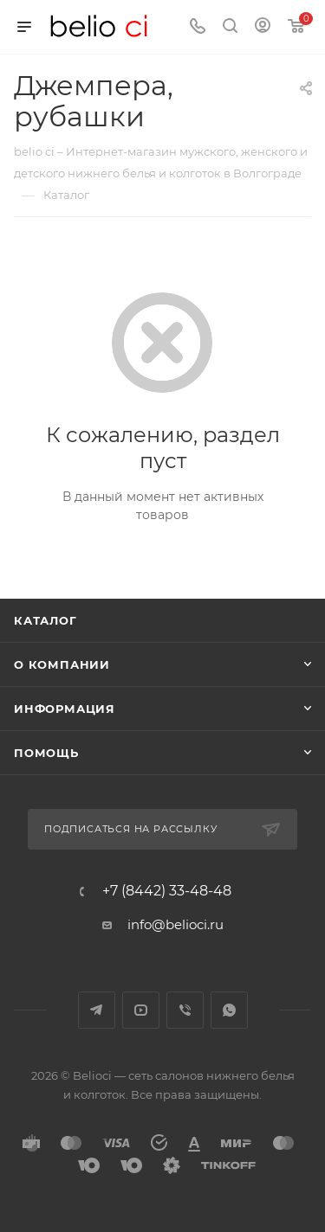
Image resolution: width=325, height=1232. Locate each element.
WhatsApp (229, 1010)
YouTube (140, 1010)
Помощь (46, 753)
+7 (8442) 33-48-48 (166, 891)
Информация (64, 708)
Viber (185, 1010)
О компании (62, 664)
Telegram (96, 1010)
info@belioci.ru (175, 924)
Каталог (45, 620)
